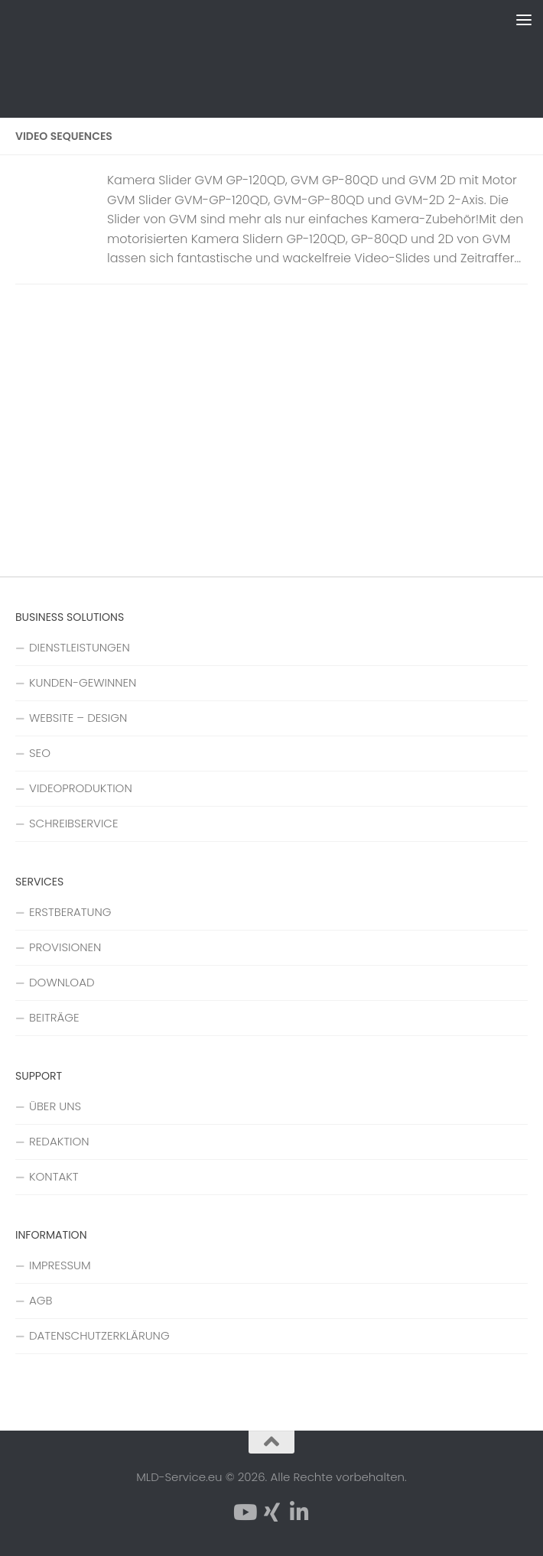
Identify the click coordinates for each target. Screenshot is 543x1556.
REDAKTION (59, 1141)
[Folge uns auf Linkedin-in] (299, 1512)
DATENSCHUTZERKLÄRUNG (99, 1335)
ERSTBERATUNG (70, 912)
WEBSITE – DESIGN (78, 718)
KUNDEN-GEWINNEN (82, 682)
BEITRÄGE (54, 1017)
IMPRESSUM (60, 1265)
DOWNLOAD (62, 982)
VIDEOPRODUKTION (80, 788)
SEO (39, 753)
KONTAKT (54, 1176)
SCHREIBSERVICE (73, 823)
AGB (40, 1300)
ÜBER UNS (55, 1106)
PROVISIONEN (65, 947)
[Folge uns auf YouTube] (244, 1512)
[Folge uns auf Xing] (271, 1512)
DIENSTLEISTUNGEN (79, 647)
